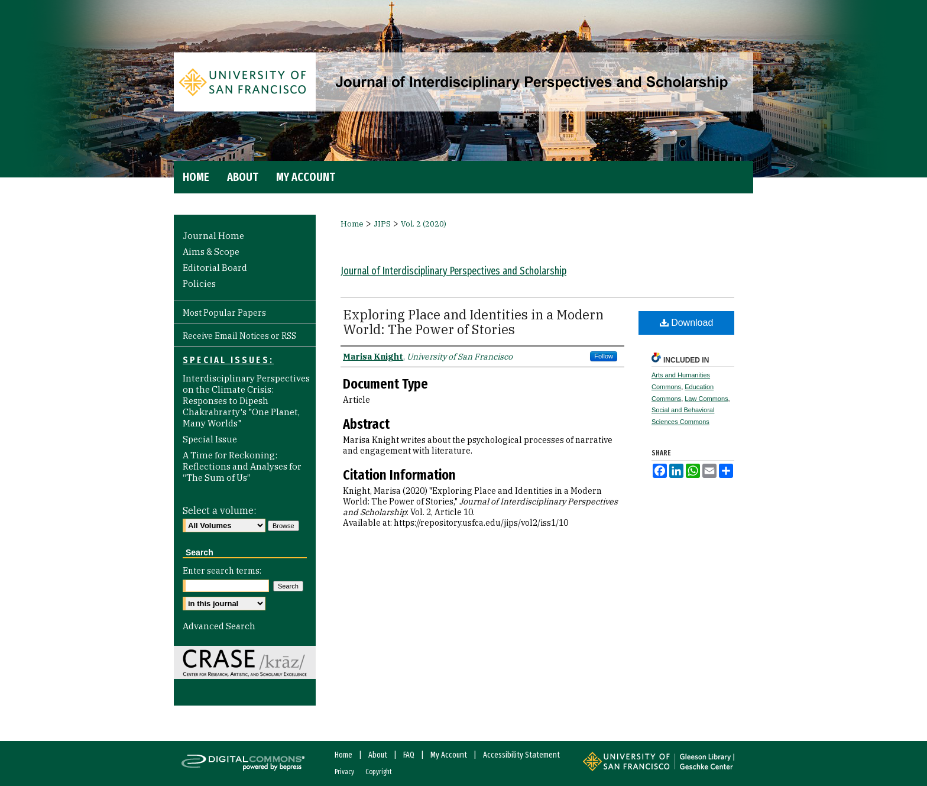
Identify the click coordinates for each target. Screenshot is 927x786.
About (377, 755)
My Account (448, 755)
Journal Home (213, 235)
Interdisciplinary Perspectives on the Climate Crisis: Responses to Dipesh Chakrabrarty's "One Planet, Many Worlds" (246, 401)
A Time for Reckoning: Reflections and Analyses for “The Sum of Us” (242, 466)
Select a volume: (219, 510)
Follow (603, 356)
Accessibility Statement (521, 755)
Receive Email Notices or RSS (239, 336)
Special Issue (210, 439)
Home (352, 224)
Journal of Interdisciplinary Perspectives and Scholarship (453, 270)
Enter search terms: (222, 570)
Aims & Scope (211, 251)
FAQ (408, 755)
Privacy (344, 772)
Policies (199, 283)
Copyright (378, 772)
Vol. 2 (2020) (423, 224)
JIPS (382, 224)
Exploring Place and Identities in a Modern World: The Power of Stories (473, 322)
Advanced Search (219, 626)
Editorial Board (215, 267)
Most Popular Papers (224, 313)
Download (687, 323)
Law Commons (706, 398)
